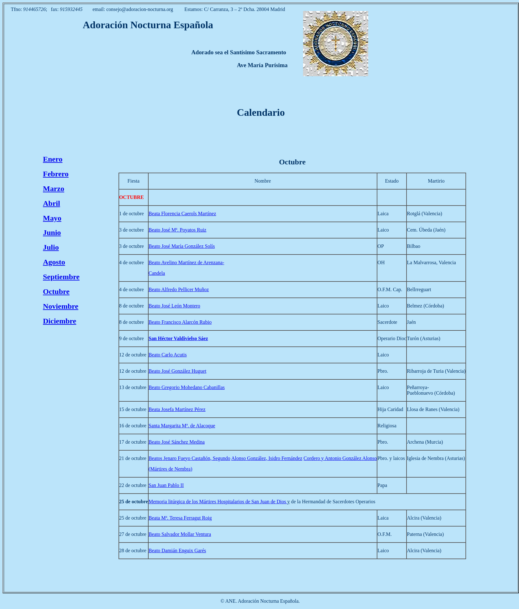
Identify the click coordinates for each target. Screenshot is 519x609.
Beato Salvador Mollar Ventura (180, 534)
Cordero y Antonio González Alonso (340, 458)
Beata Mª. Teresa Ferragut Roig (180, 518)
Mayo (52, 218)
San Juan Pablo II (166, 485)
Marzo (53, 188)
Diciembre (59, 321)
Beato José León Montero (174, 305)
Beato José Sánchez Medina (177, 442)
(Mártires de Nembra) (170, 469)
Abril (51, 203)
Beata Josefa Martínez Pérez (177, 409)
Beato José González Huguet (177, 371)
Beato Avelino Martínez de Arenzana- (186, 262)
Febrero (56, 174)
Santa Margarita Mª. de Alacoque (182, 425)
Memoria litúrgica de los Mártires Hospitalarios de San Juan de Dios (218, 501)
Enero (52, 159)
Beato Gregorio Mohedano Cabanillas (187, 387)
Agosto (54, 262)
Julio (51, 247)
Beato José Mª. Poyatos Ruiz (177, 229)
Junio (52, 232)
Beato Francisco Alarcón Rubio (180, 322)
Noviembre (60, 306)
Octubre (56, 291)
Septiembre (61, 277)
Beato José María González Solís (182, 246)
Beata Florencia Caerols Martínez (182, 213)
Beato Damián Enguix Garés (177, 550)
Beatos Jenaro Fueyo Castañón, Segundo (189, 458)
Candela (157, 273)
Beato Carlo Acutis (168, 354)
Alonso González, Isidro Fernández (266, 458)
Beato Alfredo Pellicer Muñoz (179, 289)
